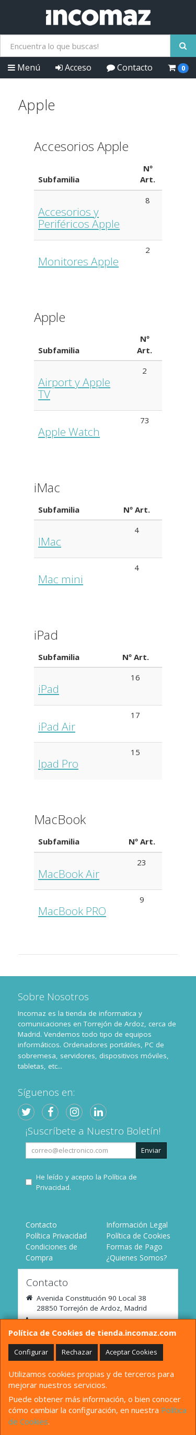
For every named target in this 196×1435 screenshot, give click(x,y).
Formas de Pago (134, 1247)
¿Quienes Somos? (136, 1258)
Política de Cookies (138, 1236)
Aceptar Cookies (131, 1352)
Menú (24, 67)
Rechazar (77, 1352)
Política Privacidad (56, 1236)
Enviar (151, 1150)
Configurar (31, 1352)
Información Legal (137, 1225)
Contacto (130, 67)
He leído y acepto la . (86, 1182)
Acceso (73, 67)
